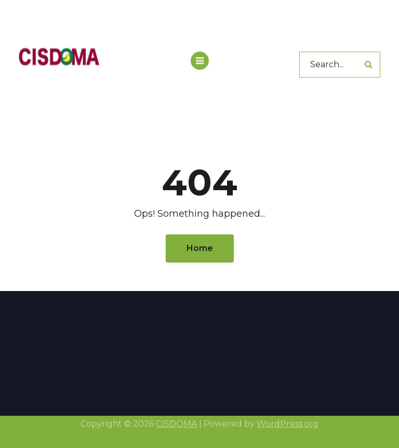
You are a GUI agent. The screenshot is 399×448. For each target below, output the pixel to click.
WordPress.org (287, 422)
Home (200, 248)
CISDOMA (176, 422)
